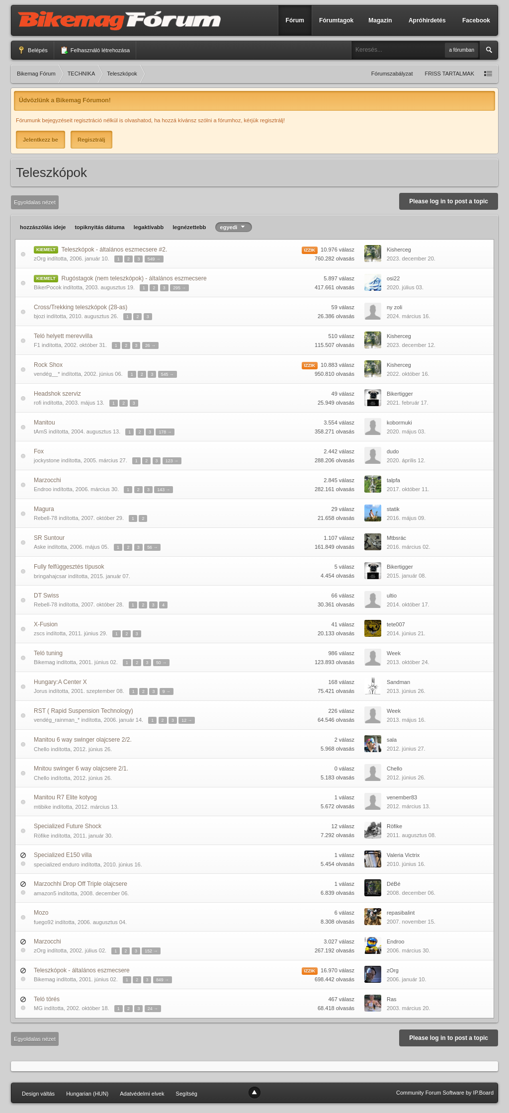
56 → (152, 547)
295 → (179, 287)
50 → (161, 662)
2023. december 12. (411, 345)
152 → (151, 950)
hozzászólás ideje (43, 227)
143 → (163, 489)
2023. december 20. (411, 258)
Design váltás (38, 1094)
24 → (153, 1008)
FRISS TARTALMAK (449, 74)
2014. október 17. (408, 604)
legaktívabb (149, 227)
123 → (172, 460)
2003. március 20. (408, 1008)
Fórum (295, 20)
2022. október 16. (408, 374)
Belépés (32, 50)
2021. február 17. (407, 403)
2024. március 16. (408, 316)
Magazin (380, 20)
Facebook (476, 20)
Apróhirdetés (427, 20)
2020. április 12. (406, 460)
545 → (167, 374)
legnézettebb (189, 227)
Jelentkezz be (40, 140)
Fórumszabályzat (392, 74)
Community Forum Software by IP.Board (445, 1093)
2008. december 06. (411, 893)
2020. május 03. (406, 431)
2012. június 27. (406, 749)
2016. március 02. (408, 547)
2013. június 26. (406, 691)
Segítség (186, 1094)
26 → (150, 345)
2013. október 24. (408, 662)
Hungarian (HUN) (87, 1094)
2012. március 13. (408, 806)
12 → (186, 720)
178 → (165, 431)
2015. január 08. (406, 576)
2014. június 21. (406, 633)
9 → (166, 691)
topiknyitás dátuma (99, 227)
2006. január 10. (406, 979)
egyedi (234, 227)
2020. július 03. (405, 287)
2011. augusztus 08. (411, 835)
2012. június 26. (406, 777)
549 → (154, 259)
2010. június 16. (406, 864)
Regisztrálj (91, 140)
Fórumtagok (336, 20)
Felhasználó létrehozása (95, 50)
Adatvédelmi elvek (142, 1094)
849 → (162, 979)
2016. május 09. (406, 518)
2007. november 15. (411, 922)
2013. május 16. (406, 720)
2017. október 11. (408, 489)
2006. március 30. (408, 950)
